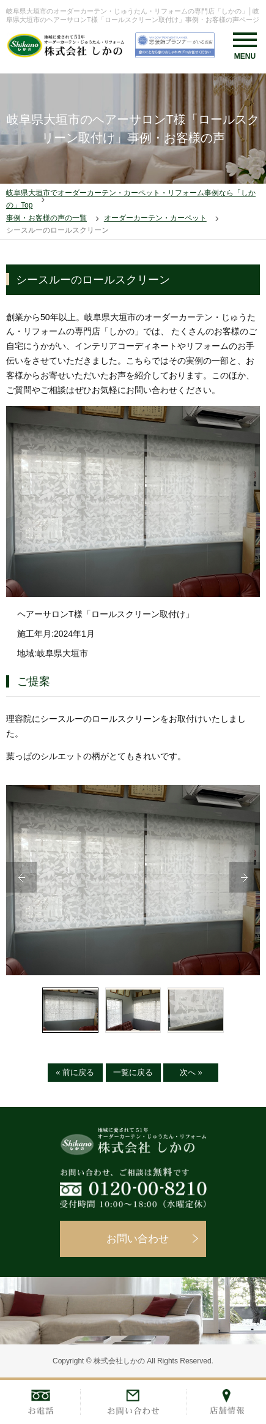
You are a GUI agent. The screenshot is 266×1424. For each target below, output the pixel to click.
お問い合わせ (137, 1239)
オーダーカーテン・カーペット (155, 218)
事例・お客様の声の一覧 (46, 218)
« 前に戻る (75, 1072)
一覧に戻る (133, 1072)
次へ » (191, 1072)
